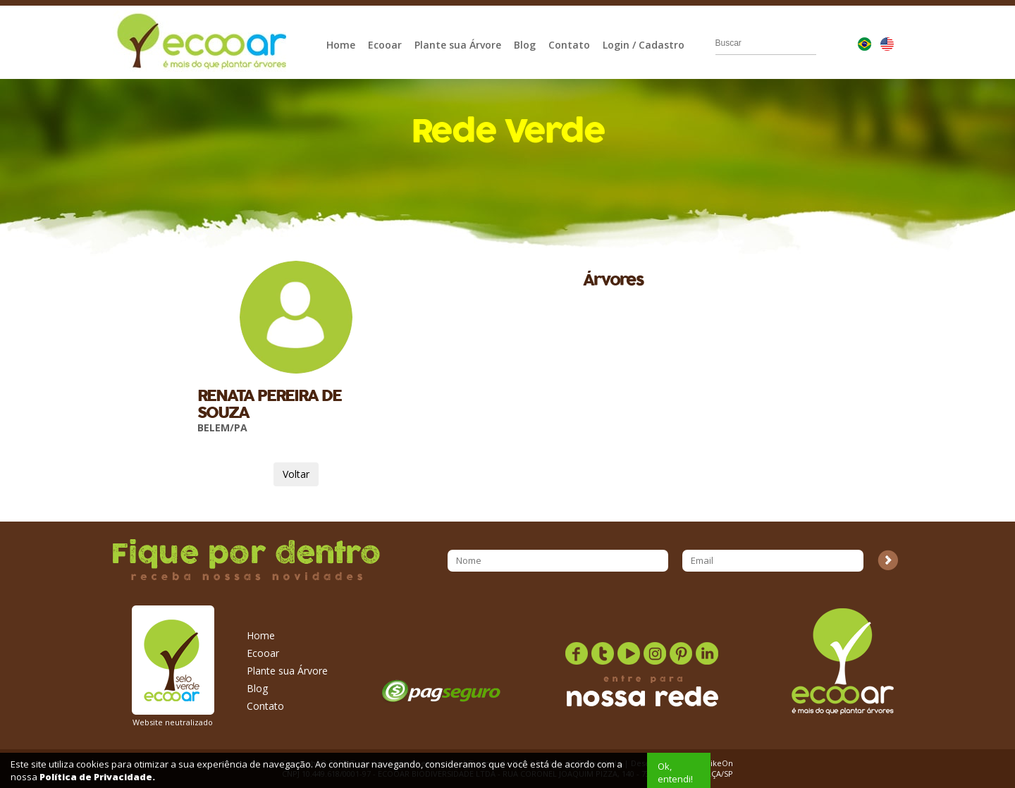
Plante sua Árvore (457, 44)
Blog (525, 44)
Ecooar (385, 44)
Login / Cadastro (643, 44)
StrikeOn (716, 763)
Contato (569, 44)
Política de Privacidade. (97, 776)
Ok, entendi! (675, 772)
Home (340, 44)
